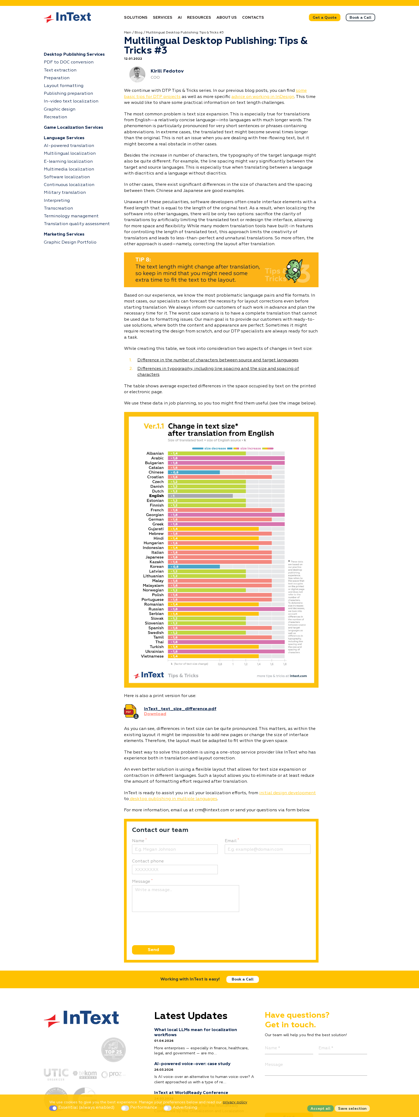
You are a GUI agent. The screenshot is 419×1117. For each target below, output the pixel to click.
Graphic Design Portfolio (70, 242)
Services (162, 18)
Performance (139, 1107)
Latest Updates (190, 1016)
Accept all (321, 1109)
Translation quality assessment (77, 224)
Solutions (136, 18)
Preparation (56, 78)
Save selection (352, 1109)
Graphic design (59, 109)
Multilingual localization (70, 154)
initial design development (287, 793)
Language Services (64, 138)
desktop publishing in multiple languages (173, 799)
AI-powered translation (69, 146)
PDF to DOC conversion (69, 62)
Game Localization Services (73, 128)
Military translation (65, 193)
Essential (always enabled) (82, 1107)
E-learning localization (68, 162)
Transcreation (58, 208)
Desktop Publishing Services (74, 54)
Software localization (67, 177)
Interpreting (57, 201)
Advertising (180, 1107)
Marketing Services (64, 234)
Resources (199, 18)
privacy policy (235, 1102)
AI (180, 18)
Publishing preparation (68, 94)
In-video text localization (71, 101)
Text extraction (60, 70)
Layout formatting (63, 86)
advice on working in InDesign (262, 97)
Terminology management (71, 216)
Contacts (253, 18)
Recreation (55, 117)
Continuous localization (69, 185)
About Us (226, 18)
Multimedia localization (69, 169)
